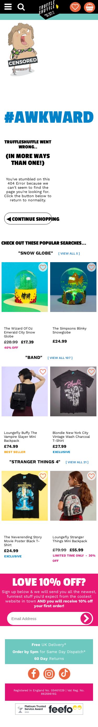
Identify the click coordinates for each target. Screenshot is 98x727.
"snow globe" (49, 253)
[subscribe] (86, 618)
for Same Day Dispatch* (49, 651)
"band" (49, 357)
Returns (49, 658)
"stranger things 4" (49, 461)
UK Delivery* (49, 644)
